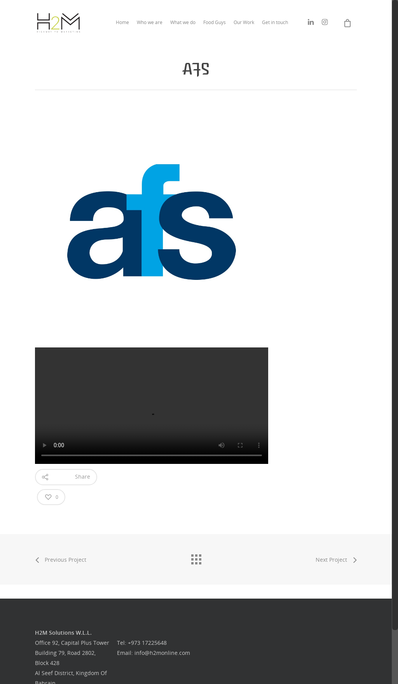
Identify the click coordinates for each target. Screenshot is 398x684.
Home (122, 22)
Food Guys (214, 22)
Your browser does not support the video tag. (151, 405)
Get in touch (275, 22)
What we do (183, 22)
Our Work (244, 22)
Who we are (149, 22)
